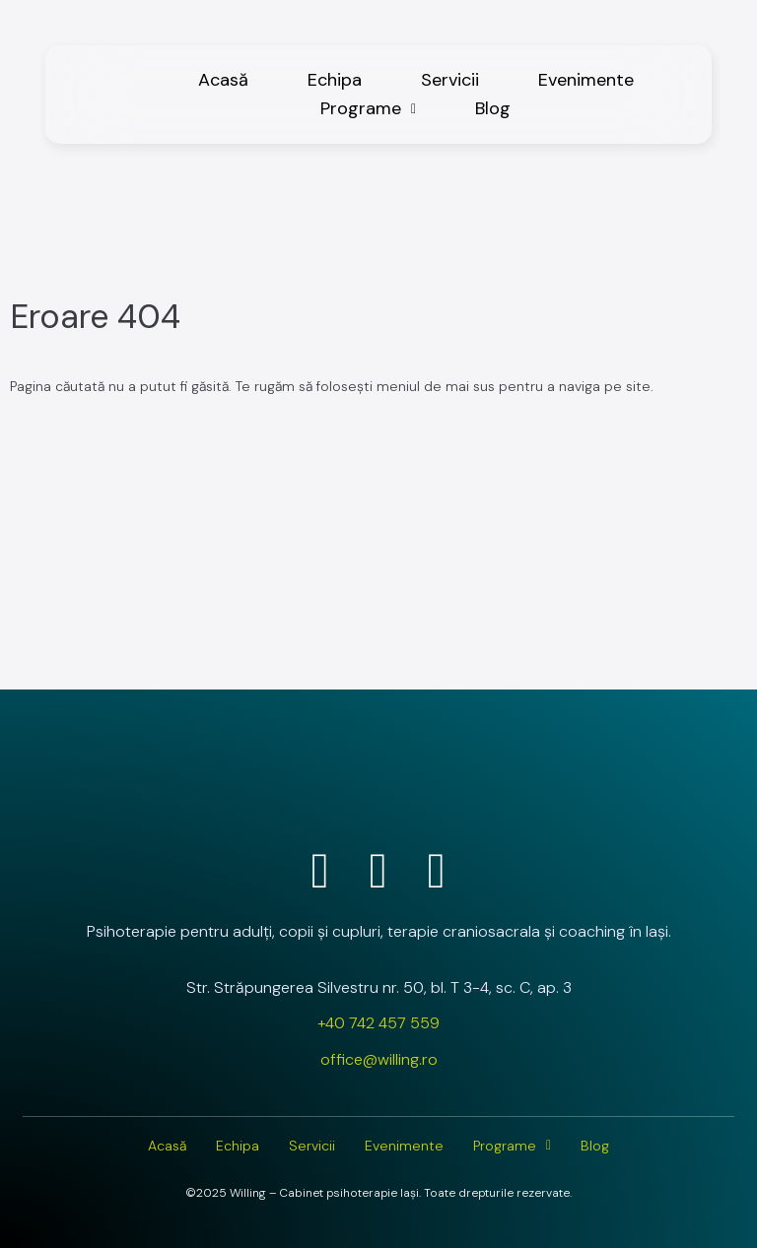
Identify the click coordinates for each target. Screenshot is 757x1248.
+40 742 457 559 (378, 1023)
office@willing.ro (379, 1059)
